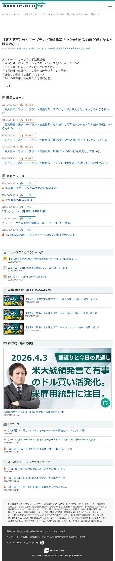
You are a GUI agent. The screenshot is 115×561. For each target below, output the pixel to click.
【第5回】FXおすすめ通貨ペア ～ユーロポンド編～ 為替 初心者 (61, 313)
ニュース (15, 14)
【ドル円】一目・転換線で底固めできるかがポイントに (36, 468)
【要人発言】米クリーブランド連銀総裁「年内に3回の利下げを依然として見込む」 (52, 151)
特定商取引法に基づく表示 (38, 531)
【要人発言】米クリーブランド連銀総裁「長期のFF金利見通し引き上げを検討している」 (56, 139)
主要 (88, 48)
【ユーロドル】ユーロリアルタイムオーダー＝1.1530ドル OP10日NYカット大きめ (51, 439)
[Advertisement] (57, 26)
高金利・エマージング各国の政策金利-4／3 (31, 188)
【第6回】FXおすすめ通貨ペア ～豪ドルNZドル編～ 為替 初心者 (61, 299)
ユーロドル (41, 48)
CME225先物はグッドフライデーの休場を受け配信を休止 (40, 234)
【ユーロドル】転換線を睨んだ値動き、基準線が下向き (36, 477)
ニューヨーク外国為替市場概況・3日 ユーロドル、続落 (36, 223)
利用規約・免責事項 (16, 531)
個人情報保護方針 (60, 531)
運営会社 (84, 537)
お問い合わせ (32, 542)
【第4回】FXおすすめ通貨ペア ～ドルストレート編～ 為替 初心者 (62, 327)
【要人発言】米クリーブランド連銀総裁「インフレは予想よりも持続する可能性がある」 (55, 162)
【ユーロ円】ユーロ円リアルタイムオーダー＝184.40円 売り (39, 448)
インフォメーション (16, 542)
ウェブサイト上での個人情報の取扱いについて (28, 537)
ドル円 (31, 48)
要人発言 (23, 48)
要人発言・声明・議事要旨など (70, 48)
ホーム (5, 14)
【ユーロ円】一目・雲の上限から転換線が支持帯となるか (37, 487)
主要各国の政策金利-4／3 (20, 200)
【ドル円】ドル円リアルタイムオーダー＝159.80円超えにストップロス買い (46, 430)
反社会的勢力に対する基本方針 (64, 537)
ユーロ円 (51, 48)
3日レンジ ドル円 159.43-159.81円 (24, 211)
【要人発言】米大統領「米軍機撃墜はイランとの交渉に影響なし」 (43, 258)
